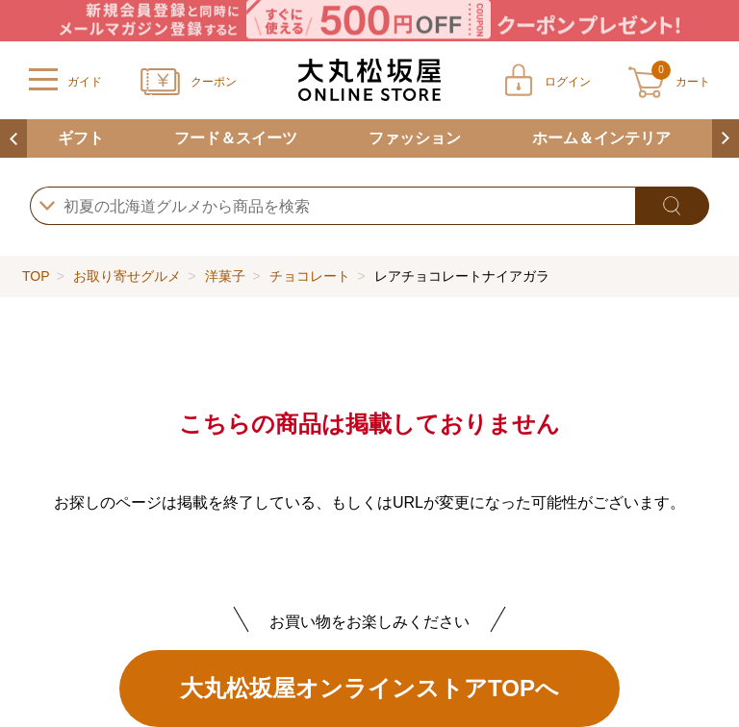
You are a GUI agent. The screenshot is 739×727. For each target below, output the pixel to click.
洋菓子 (225, 276)
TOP (35, 276)
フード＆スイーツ (235, 138)
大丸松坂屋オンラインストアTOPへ (369, 688)
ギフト (81, 138)
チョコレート (309, 276)
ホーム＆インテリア (601, 138)
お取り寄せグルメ (127, 276)
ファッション (415, 138)
